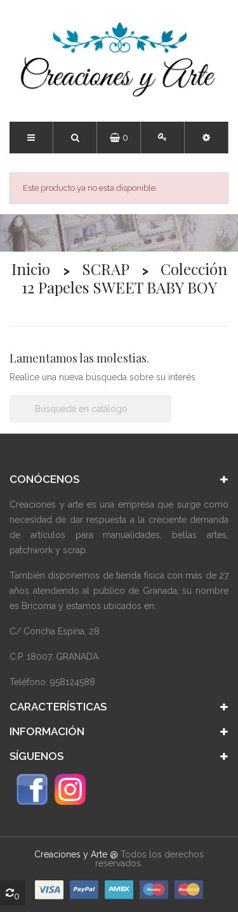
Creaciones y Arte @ (76, 854)
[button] (206, 137)
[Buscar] (90, 409)
